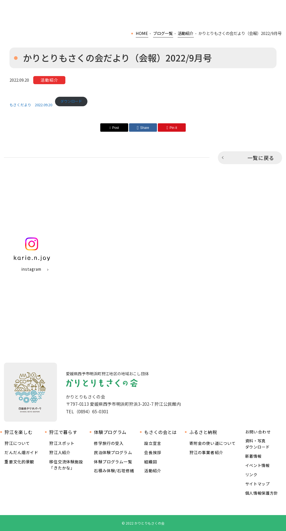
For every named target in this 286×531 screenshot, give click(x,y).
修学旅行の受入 (108, 443)
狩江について (17, 443)
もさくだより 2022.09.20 (30, 104)
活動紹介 (152, 470)
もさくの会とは (160, 432)
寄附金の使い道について (212, 443)
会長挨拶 (152, 452)
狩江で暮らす (63, 432)
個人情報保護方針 (261, 493)
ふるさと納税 (203, 432)
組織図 (150, 461)
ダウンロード (71, 101)
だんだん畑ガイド (21, 452)
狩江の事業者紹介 (206, 452)
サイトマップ (257, 484)
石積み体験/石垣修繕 (114, 470)
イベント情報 (257, 465)
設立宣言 (152, 443)
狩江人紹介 (59, 452)
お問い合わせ (258, 431)
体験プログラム (110, 432)
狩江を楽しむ (18, 432)
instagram (31, 269)
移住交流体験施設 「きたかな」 (66, 465)
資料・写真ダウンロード (257, 444)
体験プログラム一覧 (113, 461)
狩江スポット (62, 443)
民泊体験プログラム (113, 452)
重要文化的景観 (19, 461)
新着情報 (253, 456)
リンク (251, 474)
